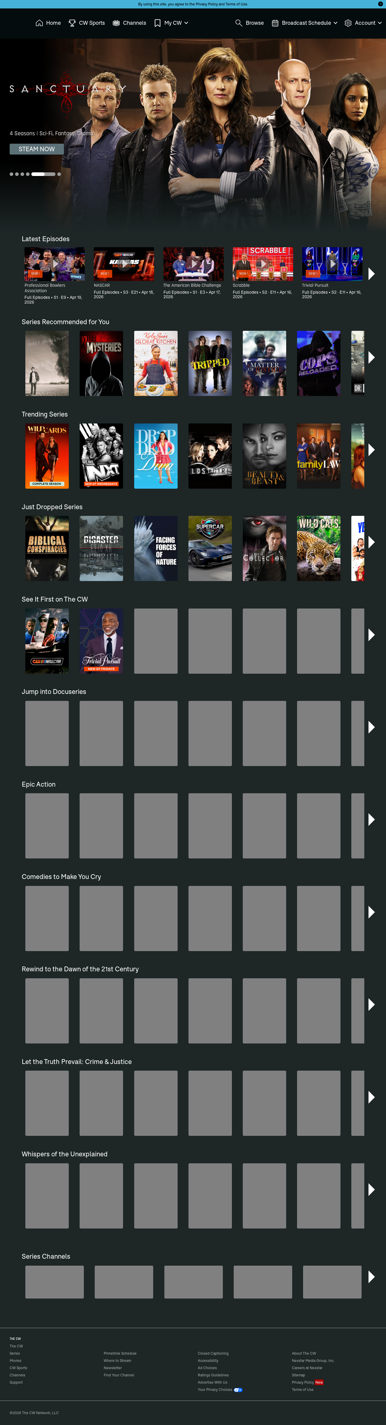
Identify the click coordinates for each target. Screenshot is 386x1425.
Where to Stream (117, 1360)
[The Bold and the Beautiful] (54, 1282)
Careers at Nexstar (307, 1368)
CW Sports (18, 1368)
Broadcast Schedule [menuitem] (304, 23)
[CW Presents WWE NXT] (263, 1282)
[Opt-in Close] (380, 4)
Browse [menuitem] (249, 23)
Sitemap (298, 1375)
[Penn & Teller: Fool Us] (124, 1282)
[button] (372, 273)
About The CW (304, 1353)
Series (15, 1353)
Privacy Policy (207, 4)
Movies (15, 1360)
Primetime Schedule (120, 1353)
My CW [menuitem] (171, 23)
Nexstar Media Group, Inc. (313, 1360)
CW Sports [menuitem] (86, 23)
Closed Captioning (213, 1353)
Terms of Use (236, 4)
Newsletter (113, 1368)
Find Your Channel (119, 1375)
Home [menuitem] (48, 23)
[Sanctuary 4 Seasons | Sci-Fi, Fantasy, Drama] (193, 135)
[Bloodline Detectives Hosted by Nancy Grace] (332, 1282)
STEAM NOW (37, 149)
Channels (17, 1375)
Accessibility (208, 1360)
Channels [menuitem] (129, 23)
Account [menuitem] (362, 23)
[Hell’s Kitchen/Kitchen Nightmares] (193, 1282)
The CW (12, 21)
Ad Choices (207, 1368)
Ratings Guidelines (213, 1375)
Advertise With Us (212, 1382)
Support (16, 1382)
